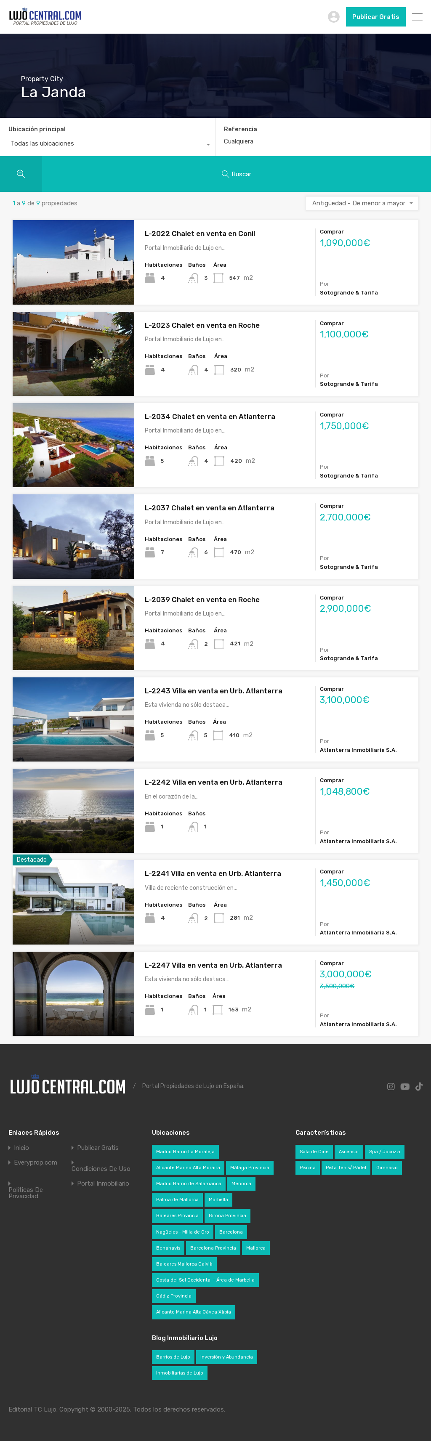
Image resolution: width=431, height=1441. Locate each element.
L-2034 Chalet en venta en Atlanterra (210, 416)
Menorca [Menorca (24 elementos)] (241, 1183)
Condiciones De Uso (101, 1169)
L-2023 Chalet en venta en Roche (202, 325)
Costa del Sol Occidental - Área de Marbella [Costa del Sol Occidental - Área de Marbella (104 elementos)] (205, 1280)
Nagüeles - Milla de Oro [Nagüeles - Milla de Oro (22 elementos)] (182, 1232)
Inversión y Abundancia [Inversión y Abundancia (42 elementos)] (226, 1357)
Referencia (240, 129)
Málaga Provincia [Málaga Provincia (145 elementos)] (249, 1167)
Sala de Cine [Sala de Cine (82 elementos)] (314, 1151)
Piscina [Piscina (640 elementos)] (308, 1167)
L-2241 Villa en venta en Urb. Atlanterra (213, 873)
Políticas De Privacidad (25, 1193)
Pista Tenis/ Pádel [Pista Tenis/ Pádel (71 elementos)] (346, 1167)
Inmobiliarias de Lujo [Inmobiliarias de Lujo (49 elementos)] (179, 1373)
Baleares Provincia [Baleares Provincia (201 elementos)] (177, 1215)
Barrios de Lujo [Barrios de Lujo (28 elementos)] (173, 1357)
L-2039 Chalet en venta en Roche (202, 599)
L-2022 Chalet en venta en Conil (200, 233)
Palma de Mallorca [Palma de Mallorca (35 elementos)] (177, 1199)
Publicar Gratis (375, 17)
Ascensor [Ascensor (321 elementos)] (349, 1151)
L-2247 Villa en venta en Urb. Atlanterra (213, 965)
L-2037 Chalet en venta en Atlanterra (209, 508)
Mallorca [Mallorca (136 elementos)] (256, 1248)
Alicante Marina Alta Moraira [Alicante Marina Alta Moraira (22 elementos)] (188, 1167)
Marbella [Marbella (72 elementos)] (218, 1199)
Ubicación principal (37, 129)
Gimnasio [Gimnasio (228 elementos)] (387, 1167)
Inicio (21, 1148)
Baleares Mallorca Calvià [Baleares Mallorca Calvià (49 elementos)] (184, 1264)
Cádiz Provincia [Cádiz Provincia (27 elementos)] (174, 1296)
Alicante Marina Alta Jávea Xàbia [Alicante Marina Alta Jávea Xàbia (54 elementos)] (193, 1312)
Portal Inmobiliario (103, 1184)
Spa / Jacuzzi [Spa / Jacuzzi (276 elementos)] (384, 1151)
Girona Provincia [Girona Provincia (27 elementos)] (227, 1215)
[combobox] (107, 145)
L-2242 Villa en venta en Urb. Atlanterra (213, 782)
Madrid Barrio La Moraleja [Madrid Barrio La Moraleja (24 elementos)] (185, 1151)
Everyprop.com (35, 1163)
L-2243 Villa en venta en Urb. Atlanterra (213, 691)
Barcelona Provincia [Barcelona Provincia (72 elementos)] (213, 1248)
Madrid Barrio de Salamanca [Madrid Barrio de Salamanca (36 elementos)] (188, 1183)
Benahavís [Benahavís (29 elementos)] (168, 1248)
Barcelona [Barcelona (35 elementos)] (231, 1232)
